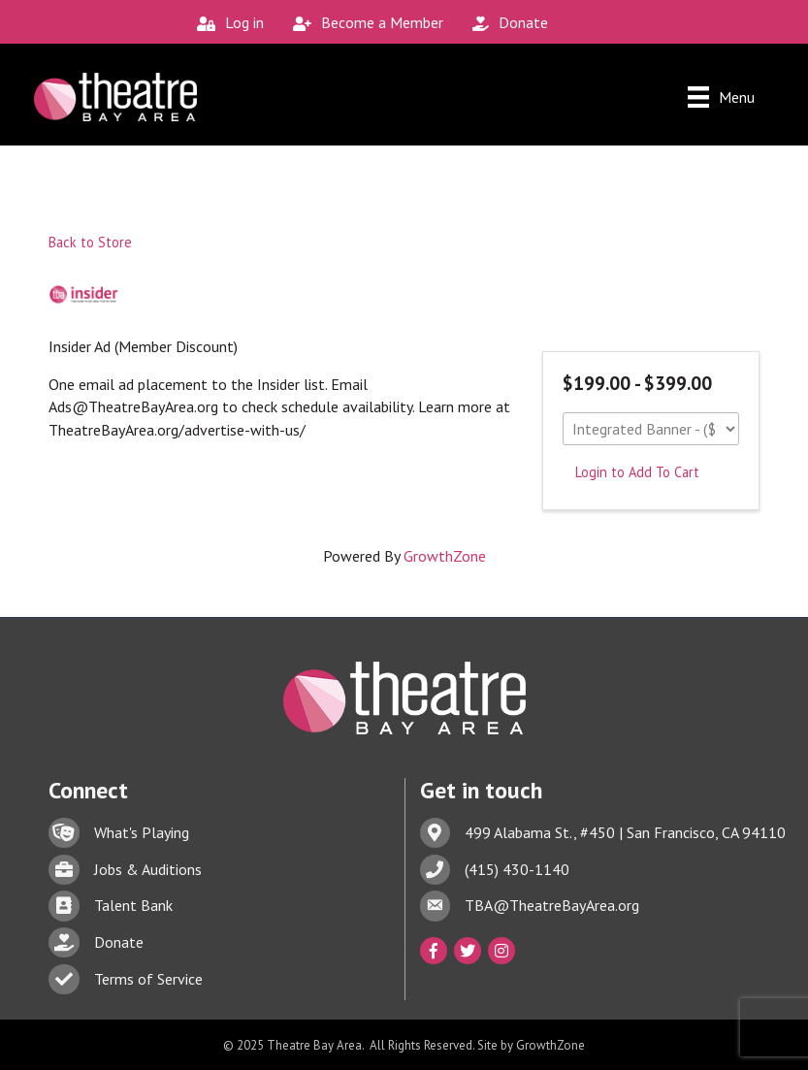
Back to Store (90, 242)
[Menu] (721, 97)
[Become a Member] (363, 23)
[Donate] (505, 23)
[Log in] (225, 23)
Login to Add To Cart (637, 472)
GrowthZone (445, 556)
